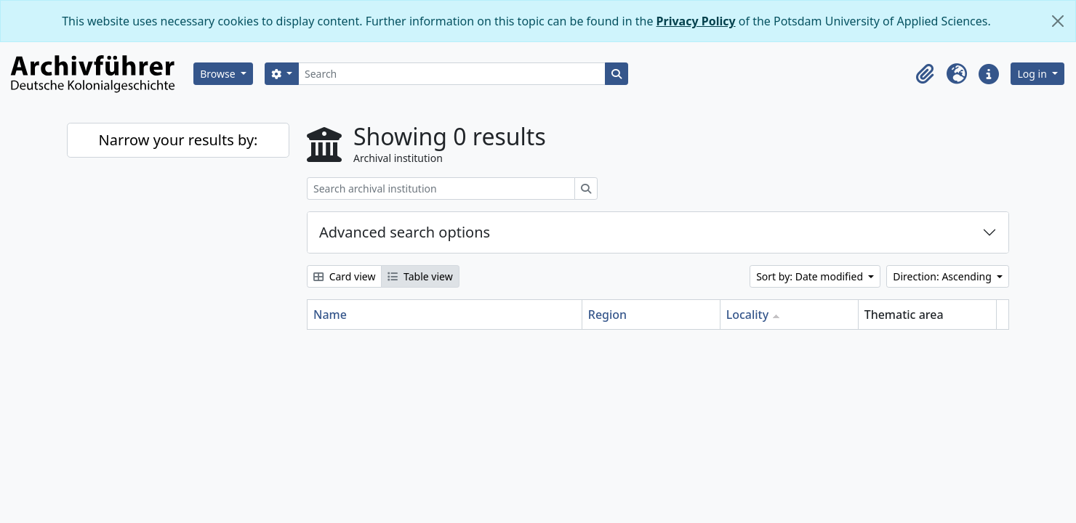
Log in (1033, 74)
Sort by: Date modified (811, 276)
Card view (344, 276)
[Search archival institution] (441, 188)
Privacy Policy (696, 21)
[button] (925, 74)
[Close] (1057, 21)
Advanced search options (404, 232)
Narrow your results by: (178, 140)
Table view (420, 276)
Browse (219, 74)
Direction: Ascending (943, 276)
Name (330, 315)
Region (607, 315)
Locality (747, 315)
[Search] (452, 73)
